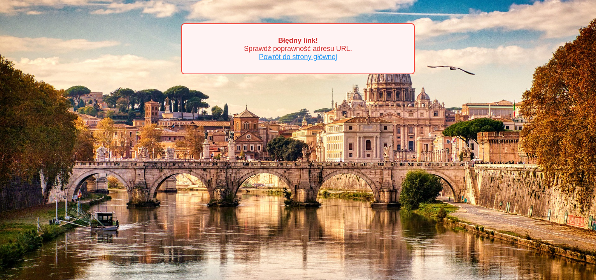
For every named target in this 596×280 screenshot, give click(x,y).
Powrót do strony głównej (298, 57)
